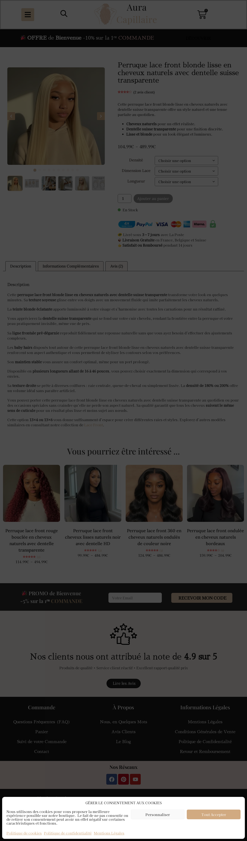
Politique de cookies (24, 833)
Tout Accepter (213, 814)
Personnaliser (157, 814)
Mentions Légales (109, 833)
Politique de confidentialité (68, 833)
